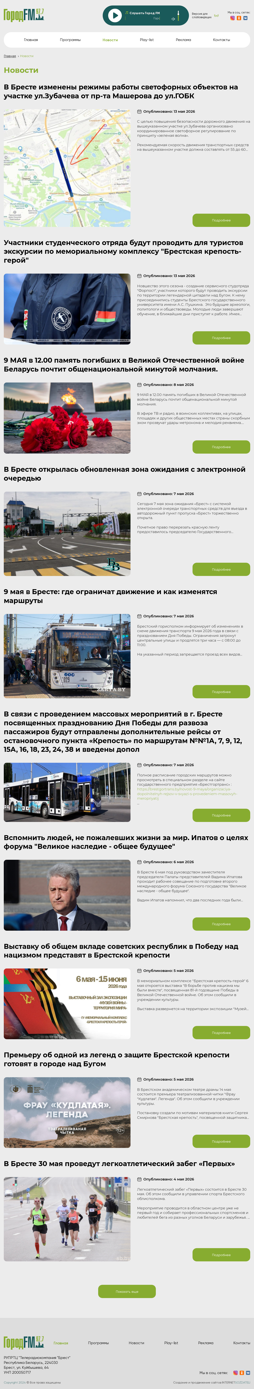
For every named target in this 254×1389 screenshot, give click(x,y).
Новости (136, 1343)
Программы (70, 40)
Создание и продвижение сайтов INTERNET (211, 1382)
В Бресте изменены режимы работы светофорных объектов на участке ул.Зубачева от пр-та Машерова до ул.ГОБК (121, 91)
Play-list (147, 40)
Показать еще (127, 1292)
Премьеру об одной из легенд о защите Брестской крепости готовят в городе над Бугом (117, 1059)
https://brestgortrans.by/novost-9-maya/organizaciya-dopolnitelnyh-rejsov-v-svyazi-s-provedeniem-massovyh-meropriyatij (187, 794)
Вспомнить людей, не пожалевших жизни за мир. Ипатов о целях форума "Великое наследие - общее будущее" (126, 842)
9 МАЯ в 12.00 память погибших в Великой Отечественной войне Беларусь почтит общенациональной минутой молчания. (124, 364)
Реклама (183, 40)
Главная (31, 40)
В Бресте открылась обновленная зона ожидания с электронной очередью (125, 473)
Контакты (221, 40)
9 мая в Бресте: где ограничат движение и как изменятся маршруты (110, 596)
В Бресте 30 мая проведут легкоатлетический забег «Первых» (119, 1163)
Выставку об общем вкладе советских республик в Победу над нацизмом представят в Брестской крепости (121, 950)
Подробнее (221, 220)
